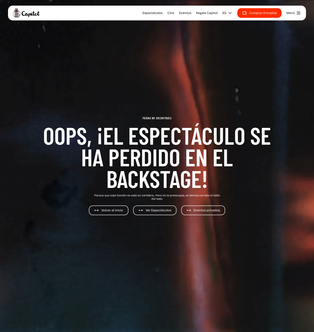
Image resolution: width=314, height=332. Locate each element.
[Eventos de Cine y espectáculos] (203, 210)
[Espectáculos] (154, 210)
